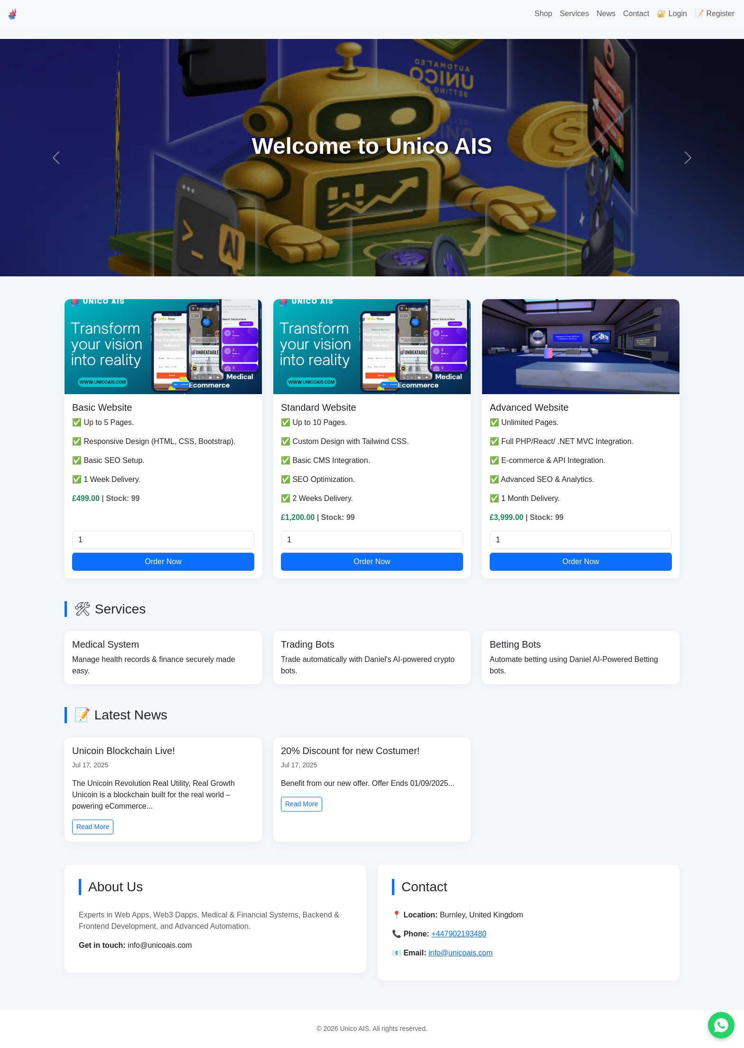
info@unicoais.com (460, 953)
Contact (636, 13)
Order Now (163, 561)
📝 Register (715, 13)
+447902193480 (458, 934)
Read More (92, 827)
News (605, 13)
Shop (543, 13)
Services (574, 13)
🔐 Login (672, 13)
